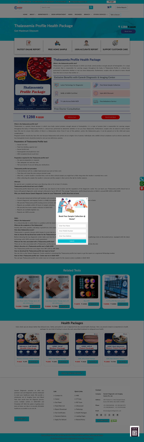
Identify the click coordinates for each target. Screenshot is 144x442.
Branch (87, 14)
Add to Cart (72, 117)
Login (111, 1)
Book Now (128, 31)
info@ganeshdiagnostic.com (79, 1)
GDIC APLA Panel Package (115, 358)
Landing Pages (80, 416)
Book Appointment (59, 14)
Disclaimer (80, 435)
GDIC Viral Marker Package (86, 358)
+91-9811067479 (37, 1)
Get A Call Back (110, 117)
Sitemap (87, 435)
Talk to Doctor (115, 14)
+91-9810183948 (26, 1)
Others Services (99, 14)
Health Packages (81, 413)
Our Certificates (60, 413)
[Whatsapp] (142, 184)
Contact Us (21, 419)
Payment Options (60, 416)
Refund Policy (80, 419)
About (32, 14)
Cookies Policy (70, 435)
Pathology (79, 409)
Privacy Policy (59, 435)
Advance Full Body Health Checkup (57, 358)
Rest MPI (116, 301)
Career (57, 399)
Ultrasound (79, 406)
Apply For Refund (60, 419)
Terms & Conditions (47, 435)
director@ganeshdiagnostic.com (112, 410)
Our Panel (58, 402)
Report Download (60, 409)
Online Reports (121, 7)
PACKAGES (78, 14)
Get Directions (102, 420)
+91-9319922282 (60, 1)
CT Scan (78, 399)
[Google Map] (142, 189)
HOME (25, 14)
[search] (91, 7)
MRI (77, 395)
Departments (43, 14)
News (70, 14)
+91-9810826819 (49, 1)
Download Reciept (97, 435)
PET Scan (79, 402)
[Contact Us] (142, 179)
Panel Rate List (60, 406)
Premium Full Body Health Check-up (28, 358)
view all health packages (72, 373)
